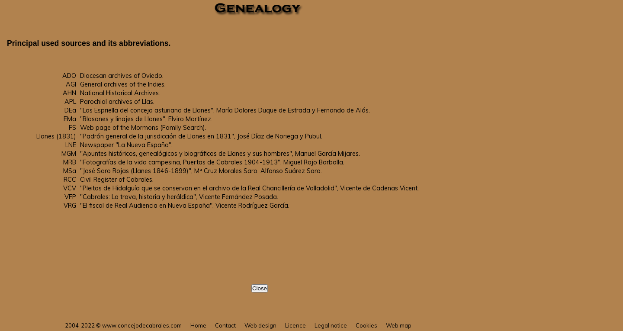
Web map (398, 325)
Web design (260, 325)
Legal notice (331, 325)
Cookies (366, 325)
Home (198, 325)
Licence (295, 325)
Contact (225, 325)
